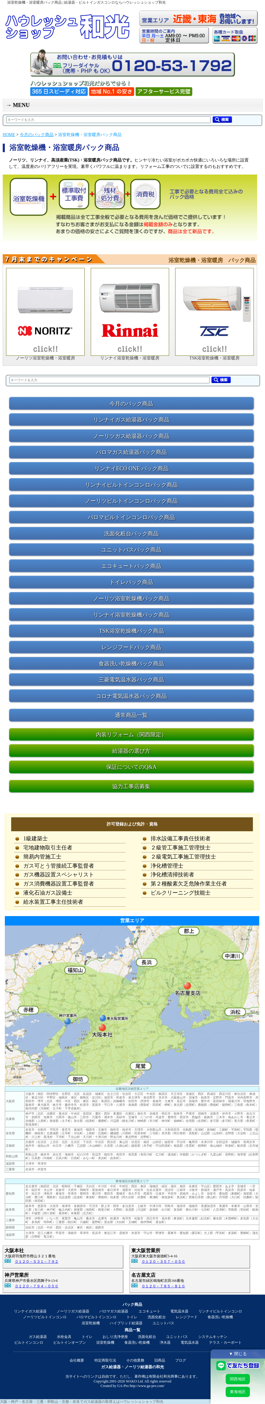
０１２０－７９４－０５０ (36, 1286)
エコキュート (149, 1311)
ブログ (180, 1360)
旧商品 (159, 1360)
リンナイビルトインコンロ (220, 1311)
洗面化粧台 (157, 1317)
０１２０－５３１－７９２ (36, 1261)
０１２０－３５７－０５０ (163, 1261)
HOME (9, 134)
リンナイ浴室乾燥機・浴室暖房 (129, 358)
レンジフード (187, 1317)
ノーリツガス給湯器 (73, 1311)
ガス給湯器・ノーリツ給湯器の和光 (132, 1367)
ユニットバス (163, 1323)
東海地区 (238, 1391)
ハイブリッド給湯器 (126, 1323)
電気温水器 (179, 1311)
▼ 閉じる (238, 1353)
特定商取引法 (105, 1360)
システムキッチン (212, 1337)
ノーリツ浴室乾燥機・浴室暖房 (45, 358)
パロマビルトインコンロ (96, 1317)
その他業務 (135, 1360)
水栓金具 (64, 1337)
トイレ (131, 1317)
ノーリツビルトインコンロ (45, 1317)
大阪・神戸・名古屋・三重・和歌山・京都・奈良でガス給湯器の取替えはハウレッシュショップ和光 (81, 1401)
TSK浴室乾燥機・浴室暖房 (214, 358)
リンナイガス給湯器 (30, 1311)
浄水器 (165, 1342)
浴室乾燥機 (91, 1323)
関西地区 (238, 1379)
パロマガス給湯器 (113, 1311)
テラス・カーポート (225, 1342)
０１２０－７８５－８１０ (163, 1286)
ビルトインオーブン (69, 1342)
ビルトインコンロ (28, 1342)
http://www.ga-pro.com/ (147, 1386)
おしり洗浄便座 (115, 1337)
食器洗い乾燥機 (220, 1317)
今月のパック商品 (37, 134)
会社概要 (77, 1360)
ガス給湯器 (38, 1337)
